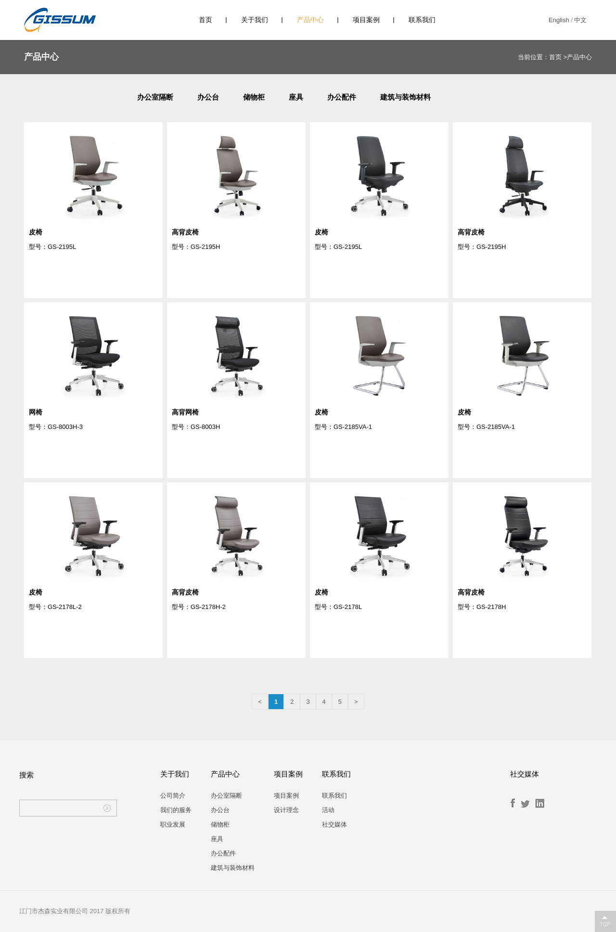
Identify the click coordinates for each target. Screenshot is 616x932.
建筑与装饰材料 (405, 97)
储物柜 (254, 97)
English (559, 20)
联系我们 (422, 20)
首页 (205, 20)
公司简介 (172, 795)
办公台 (208, 97)
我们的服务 (176, 810)
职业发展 (172, 824)
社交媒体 (334, 824)
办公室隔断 (155, 97)
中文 (580, 20)
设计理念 (286, 810)
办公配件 (341, 97)
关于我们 (254, 20)
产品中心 (310, 20)
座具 (296, 97)
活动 (328, 810)
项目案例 (366, 20)
